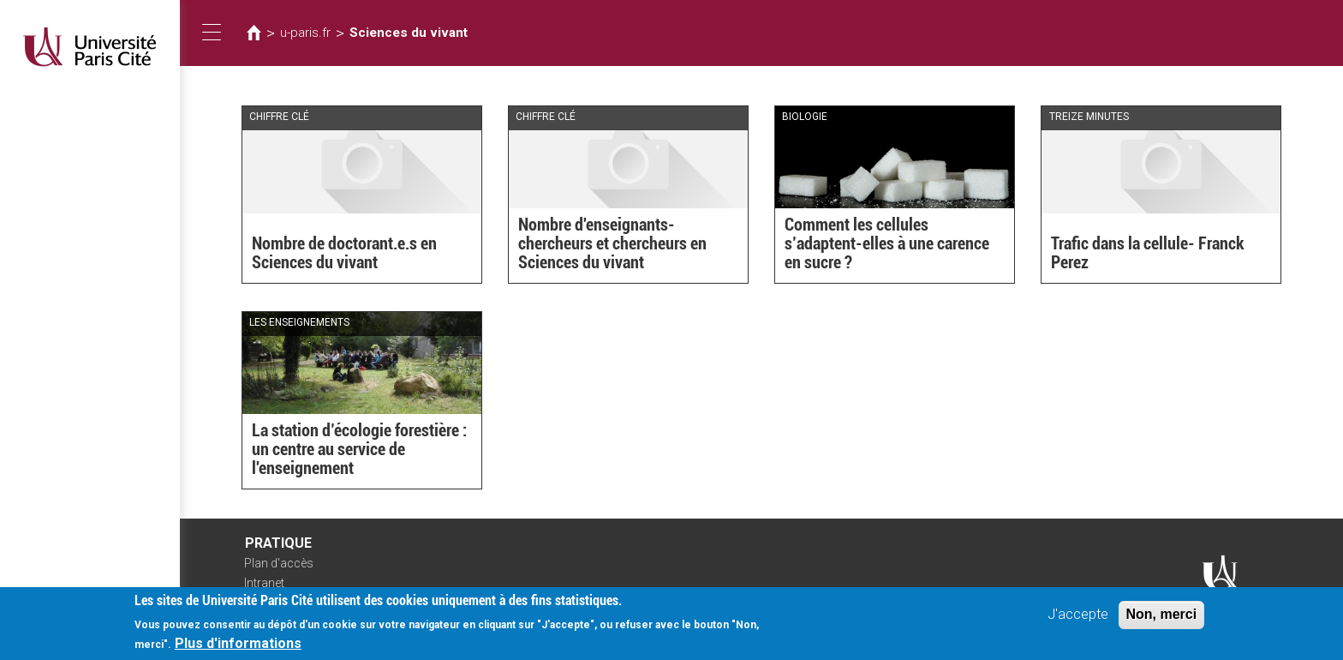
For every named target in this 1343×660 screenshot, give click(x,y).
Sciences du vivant (408, 32)
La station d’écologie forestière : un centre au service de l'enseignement (359, 449)
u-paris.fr (305, 32)
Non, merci (1161, 621)
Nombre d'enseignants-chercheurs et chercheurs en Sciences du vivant (612, 243)
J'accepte (1078, 621)
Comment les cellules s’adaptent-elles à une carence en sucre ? (887, 243)
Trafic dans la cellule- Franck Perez (1148, 253)
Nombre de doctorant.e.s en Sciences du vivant (344, 253)
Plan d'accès (278, 563)
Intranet (264, 583)
